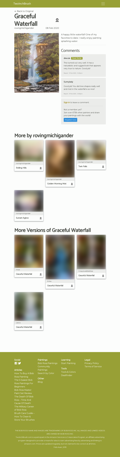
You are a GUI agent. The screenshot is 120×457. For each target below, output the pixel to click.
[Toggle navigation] (103, 3)
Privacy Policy (92, 363)
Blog (40, 382)
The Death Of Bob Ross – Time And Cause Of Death (23, 399)
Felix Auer (58, 447)
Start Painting (68, 363)
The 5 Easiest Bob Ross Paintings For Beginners (23, 383)
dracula (67, 58)
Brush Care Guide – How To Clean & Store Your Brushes (24, 416)
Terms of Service (93, 366)
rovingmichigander (24, 28)
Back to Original (24, 11)
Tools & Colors (68, 372)
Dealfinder (66, 375)
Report (66, 73)
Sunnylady (68, 82)
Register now (70, 120)
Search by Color (46, 373)
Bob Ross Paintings (47, 363)
